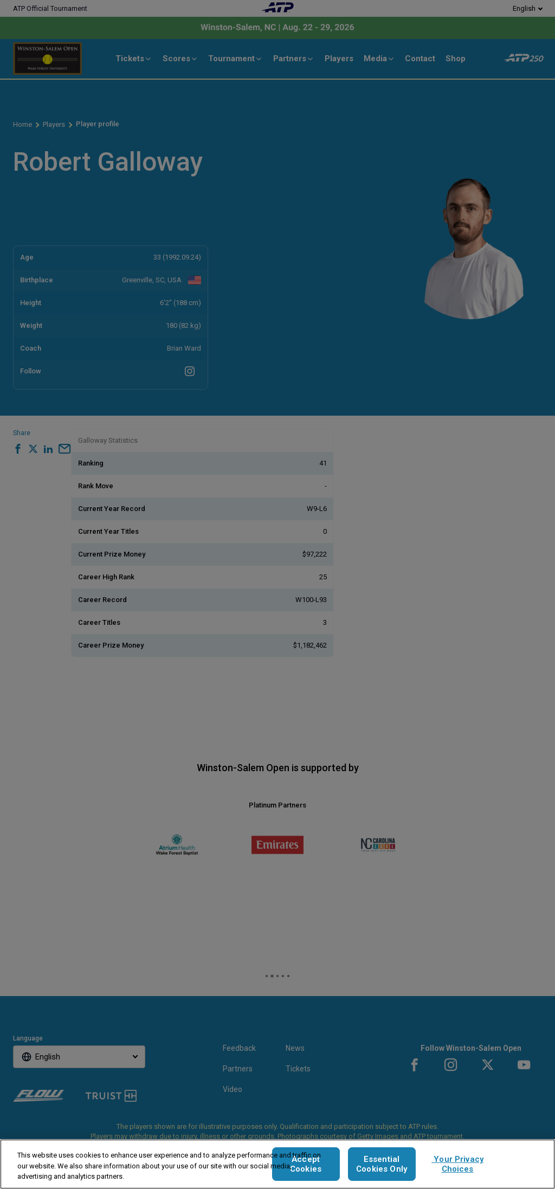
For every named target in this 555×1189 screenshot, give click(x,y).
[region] (277, 1164)
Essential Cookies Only (381, 1164)
